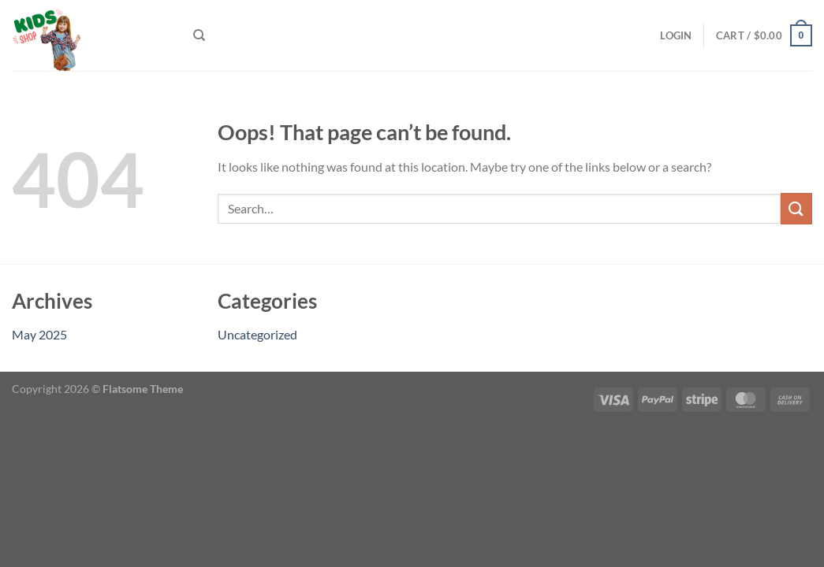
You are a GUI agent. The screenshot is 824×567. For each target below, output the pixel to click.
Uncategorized (257, 334)
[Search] (199, 35)
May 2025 (39, 334)
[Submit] (796, 208)
